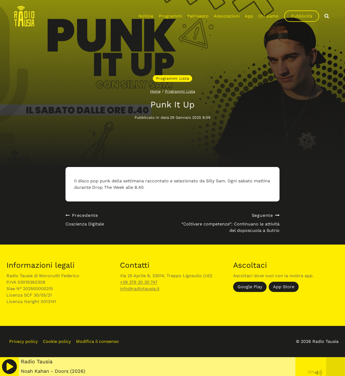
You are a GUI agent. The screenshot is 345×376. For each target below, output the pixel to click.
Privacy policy (23, 341)
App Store (283, 286)
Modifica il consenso (97, 341)
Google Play (249, 286)
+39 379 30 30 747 (138, 282)
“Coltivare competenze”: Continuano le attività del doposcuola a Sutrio (228, 222)
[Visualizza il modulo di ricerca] (327, 16)
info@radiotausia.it (140, 288)
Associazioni (227, 16)
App (249, 16)
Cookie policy (57, 341)
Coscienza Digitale (116, 219)
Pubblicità (301, 16)
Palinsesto (198, 16)
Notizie (146, 16)
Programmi (170, 16)
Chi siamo (268, 16)
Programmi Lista (172, 78)
